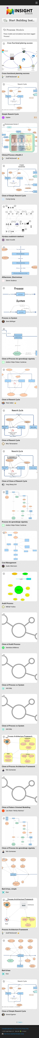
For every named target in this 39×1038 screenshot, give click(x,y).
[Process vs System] (19, 304)
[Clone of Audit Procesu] (19, 630)
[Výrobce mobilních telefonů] (19, 223)
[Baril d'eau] (19, 957)
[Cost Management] (19, 549)
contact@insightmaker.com (8, 1028)
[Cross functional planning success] (19, 60)
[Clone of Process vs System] (19, 671)
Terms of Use (18, 1028)
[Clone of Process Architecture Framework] (19, 753)
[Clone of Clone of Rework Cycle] (19, 467)
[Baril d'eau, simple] (19, 875)
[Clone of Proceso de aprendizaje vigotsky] (19, 345)
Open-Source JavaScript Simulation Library (14, 1033)
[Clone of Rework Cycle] (19, 386)
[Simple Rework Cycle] (19, 100)
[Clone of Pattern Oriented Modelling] (19, 794)
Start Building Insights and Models (20, 20)
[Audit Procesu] (19, 590)
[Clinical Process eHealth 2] (19, 141)
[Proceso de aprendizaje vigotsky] (19, 508)
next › (21, 1022)
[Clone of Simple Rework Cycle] (19, 182)
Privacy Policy (25, 1028)
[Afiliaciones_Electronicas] (19, 263)
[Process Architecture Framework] (19, 916)
